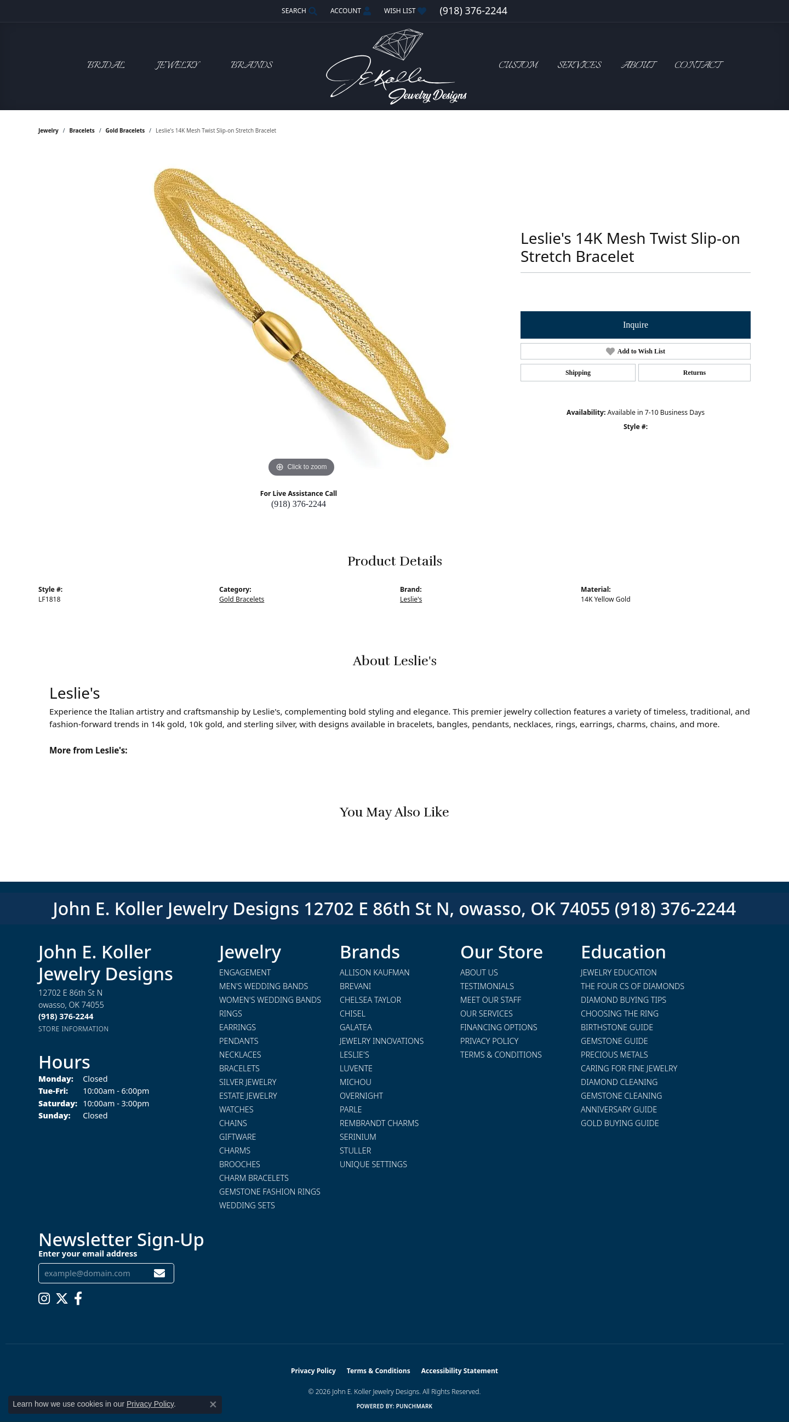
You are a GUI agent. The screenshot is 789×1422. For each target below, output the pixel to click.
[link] (473, 11)
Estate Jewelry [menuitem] (248, 1095)
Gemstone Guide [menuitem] (614, 1041)
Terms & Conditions (501, 1054)
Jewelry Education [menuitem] (619, 972)
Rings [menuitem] (230, 1013)
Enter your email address (87, 1253)
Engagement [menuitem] (245, 972)
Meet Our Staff (490, 1000)
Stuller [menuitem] (355, 1150)
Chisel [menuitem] (352, 1013)
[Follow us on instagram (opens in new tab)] (44, 1298)
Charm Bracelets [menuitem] (254, 1178)
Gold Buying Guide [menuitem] (620, 1123)
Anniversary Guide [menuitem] (619, 1109)
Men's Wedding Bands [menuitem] (263, 986)
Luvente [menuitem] (356, 1068)
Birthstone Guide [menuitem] (617, 1027)
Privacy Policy (489, 1041)
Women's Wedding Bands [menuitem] (270, 1000)
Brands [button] (251, 66)
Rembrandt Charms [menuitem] (379, 1123)
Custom (518, 66)
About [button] (637, 66)
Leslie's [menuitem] (354, 1054)
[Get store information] (73, 1028)
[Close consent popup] (213, 1404)
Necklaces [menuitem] (240, 1054)
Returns (694, 372)
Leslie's (411, 599)
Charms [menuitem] (234, 1150)
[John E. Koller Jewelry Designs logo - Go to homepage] (394, 66)
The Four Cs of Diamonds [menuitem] (632, 986)
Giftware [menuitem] (237, 1137)
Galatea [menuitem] (356, 1027)
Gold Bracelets (125, 130)
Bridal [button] (106, 66)
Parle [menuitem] (351, 1109)
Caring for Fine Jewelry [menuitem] (629, 1068)
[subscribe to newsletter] (159, 1273)
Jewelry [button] (177, 66)
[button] (298, 11)
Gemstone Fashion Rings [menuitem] (270, 1191)
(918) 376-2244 (298, 504)
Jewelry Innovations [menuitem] (382, 1041)
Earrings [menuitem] (237, 1027)
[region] (301, 315)
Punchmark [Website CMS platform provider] (414, 1406)
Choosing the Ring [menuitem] (620, 1013)
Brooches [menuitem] (239, 1164)
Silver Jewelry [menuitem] (247, 1082)
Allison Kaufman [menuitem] (375, 972)
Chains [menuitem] (233, 1123)
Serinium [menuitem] (358, 1137)
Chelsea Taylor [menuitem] (370, 1000)
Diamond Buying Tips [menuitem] (623, 1000)
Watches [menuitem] (236, 1109)
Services (579, 66)
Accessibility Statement (459, 1370)
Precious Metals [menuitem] (614, 1054)
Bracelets (82, 130)
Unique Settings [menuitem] (373, 1164)
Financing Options (499, 1027)
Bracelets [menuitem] (239, 1068)
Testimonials (487, 986)
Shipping (578, 372)
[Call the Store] (65, 1016)
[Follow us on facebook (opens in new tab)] (78, 1298)
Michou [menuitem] (355, 1082)
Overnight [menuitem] (361, 1095)
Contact (697, 66)
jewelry (48, 130)
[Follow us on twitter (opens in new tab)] (61, 1298)
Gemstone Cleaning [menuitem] (621, 1095)
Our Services (486, 1013)
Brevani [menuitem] (355, 986)
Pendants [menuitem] (239, 1041)
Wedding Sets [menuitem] (247, 1205)
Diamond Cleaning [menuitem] (619, 1082)
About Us (479, 972)
